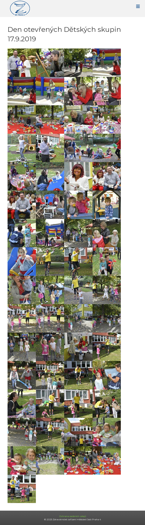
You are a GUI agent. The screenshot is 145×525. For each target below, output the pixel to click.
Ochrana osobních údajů (72, 516)
